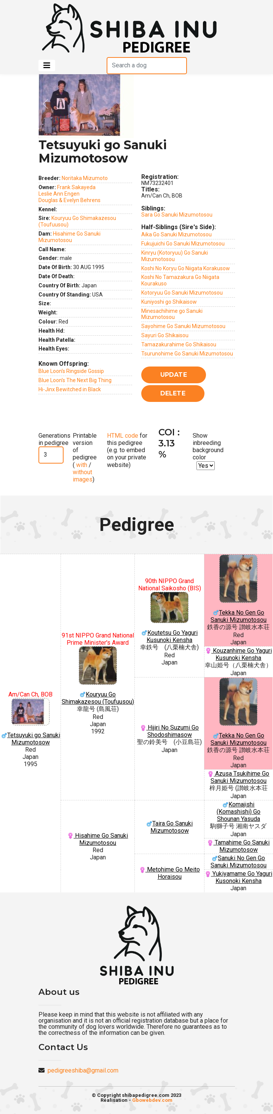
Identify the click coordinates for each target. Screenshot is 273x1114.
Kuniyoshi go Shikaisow (169, 302)
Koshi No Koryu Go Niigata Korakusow (185, 268)
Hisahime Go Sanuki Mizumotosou (69, 237)
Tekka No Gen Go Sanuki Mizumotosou (238, 589)
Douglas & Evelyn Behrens (69, 200)
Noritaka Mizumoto (85, 178)
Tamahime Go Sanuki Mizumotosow (238, 846)
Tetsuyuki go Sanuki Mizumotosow (30, 722)
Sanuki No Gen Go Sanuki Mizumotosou (239, 861)
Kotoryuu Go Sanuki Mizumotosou (182, 293)
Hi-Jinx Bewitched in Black (69, 389)
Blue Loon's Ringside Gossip (71, 371)
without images (83, 476)
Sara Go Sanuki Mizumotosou (176, 215)
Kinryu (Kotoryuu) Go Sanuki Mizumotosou (174, 256)
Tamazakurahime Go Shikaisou (178, 344)
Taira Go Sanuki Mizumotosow (169, 827)
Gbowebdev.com (152, 1100)
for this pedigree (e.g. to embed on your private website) (127, 450)
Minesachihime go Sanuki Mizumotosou (172, 314)
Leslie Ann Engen (59, 194)
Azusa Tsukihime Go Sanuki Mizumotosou (238, 777)
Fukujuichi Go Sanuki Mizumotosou (183, 244)
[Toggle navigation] (46, 65)
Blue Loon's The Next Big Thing (75, 380)
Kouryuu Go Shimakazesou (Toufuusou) (97, 675)
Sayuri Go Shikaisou (164, 335)
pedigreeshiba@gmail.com (83, 1070)
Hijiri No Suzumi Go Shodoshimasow (169, 731)
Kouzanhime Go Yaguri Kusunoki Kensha (238, 654)
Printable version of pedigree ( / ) (85, 457)
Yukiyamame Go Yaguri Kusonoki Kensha (238, 877)
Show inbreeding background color (208, 446)
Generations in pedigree (54, 439)
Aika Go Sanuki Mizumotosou (176, 234)
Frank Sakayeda (76, 187)
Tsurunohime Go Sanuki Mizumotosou (187, 354)
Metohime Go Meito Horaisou (169, 873)
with (81, 465)
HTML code (122, 435)
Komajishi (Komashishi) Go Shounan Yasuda (238, 811)
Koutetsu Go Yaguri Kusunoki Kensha (169, 617)
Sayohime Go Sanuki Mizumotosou (183, 326)
